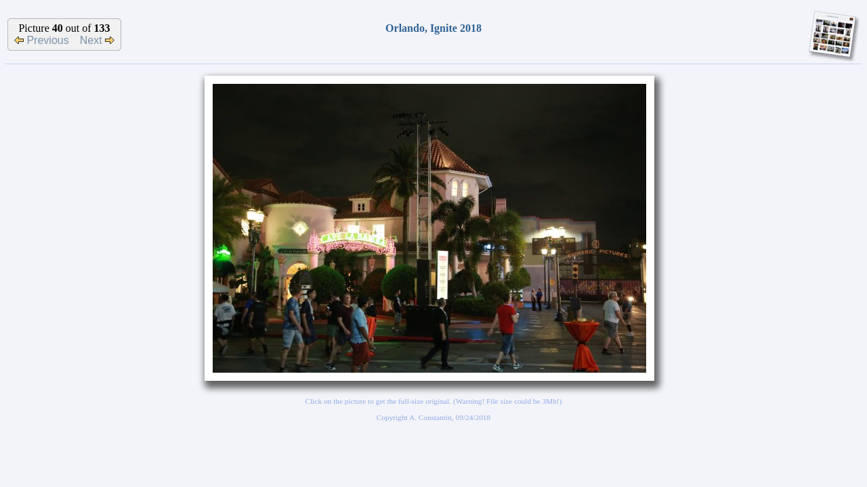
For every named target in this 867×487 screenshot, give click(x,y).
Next (97, 40)
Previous (41, 40)
